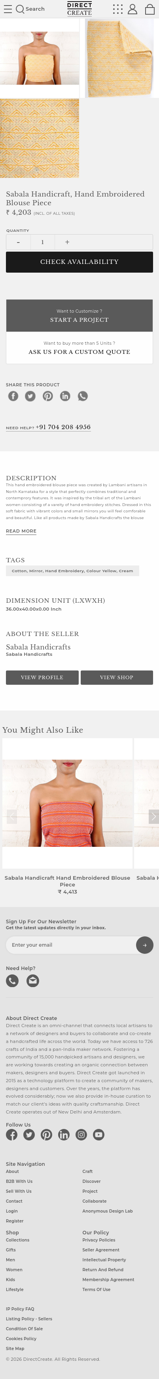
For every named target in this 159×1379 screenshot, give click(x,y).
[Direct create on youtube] (100, 1134)
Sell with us (19, 1191)
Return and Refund (103, 1269)
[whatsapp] (83, 396)
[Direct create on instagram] (83, 1134)
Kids (10, 1279)
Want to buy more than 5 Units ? (79, 348)
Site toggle (8, 9)
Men (10, 1259)
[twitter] (30, 396)
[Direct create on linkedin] (65, 1134)
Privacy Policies (99, 1240)
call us (13, 980)
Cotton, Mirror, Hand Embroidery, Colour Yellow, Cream (72, 570)
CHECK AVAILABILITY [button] (79, 261)
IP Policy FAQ (20, 1309)
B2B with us (19, 1181)
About (12, 1171)
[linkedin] (65, 396)
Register (15, 1221)
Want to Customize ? (79, 316)
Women (14, 1269)
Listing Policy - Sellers (29, 1319)
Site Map (15, 1348)
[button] (153, 816)
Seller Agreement (101, 1250)
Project (90, 1191)
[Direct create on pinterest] (48, 1134)
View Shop (116, 677)
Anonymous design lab (108, 1211)
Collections (17, 1240)
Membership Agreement (108, 1279)
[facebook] (13, 396)
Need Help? (48, 427)
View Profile (42, 677)
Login (12, 1211)
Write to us (33, 980)
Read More (21, 531)
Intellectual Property (104, 1259)
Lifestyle (15, 1289)
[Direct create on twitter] (30, 1134)
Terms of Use (97, 1289)
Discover (92, 1181)
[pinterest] (48, 396)
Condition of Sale (24, 1328)
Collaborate (95, 1201)
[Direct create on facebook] (13, 1134)
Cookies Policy (21, 1338)
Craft (88, 1171)
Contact (14, 1201)
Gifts (11, 1250)
